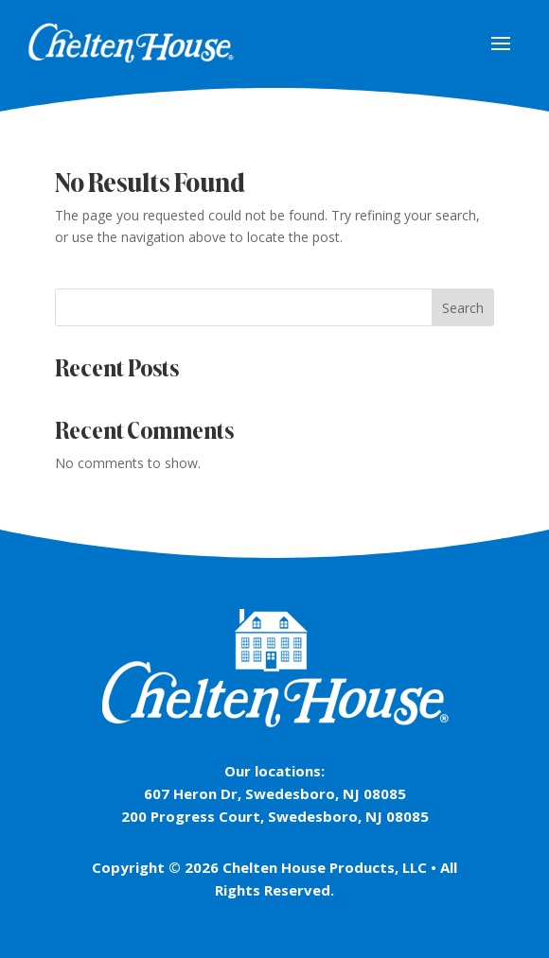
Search (463, 308)
